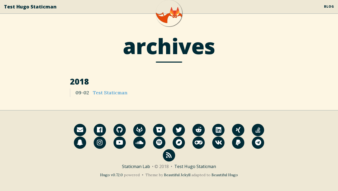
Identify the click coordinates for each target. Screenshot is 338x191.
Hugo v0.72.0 (111, 175)
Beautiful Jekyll (177, 175)
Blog (329, 12)
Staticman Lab (136, 166)
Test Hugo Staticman (30, 12)
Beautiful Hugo (225, 175)
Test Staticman (110, 93)
